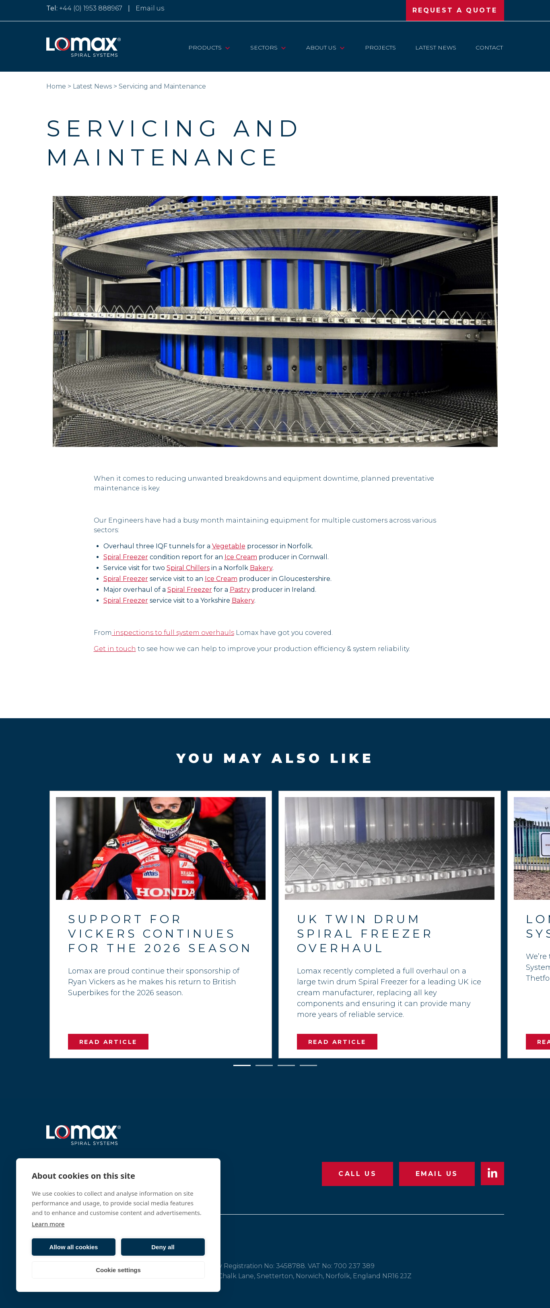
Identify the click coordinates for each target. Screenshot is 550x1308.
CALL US (357, 1174)
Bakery (261, 568)
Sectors (264, 47)
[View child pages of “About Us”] (342, 47)
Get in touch (115, 649)
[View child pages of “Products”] (227, 47)
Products (205, 47)
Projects (380, 47)
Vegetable (228, 546)
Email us (150, 8)
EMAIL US (437, 1174)
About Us (321, 47)
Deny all (163, 1247)
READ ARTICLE (108, 1042)
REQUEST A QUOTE (455, 10)
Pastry (240, 589)
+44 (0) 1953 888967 (90, 8)
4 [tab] (308, 1064)
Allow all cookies (73, 1247)
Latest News (435, 47)
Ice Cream (241, 557)
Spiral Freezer (125, 557)
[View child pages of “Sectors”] (283, 47)
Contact (489, 47)
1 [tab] (242, 1064)
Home (56, 86)
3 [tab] (286, 1064)
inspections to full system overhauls (173, 632)
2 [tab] (264, 1064)
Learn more (48, 1224)
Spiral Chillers (188, 568)
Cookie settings (118, 1270)
